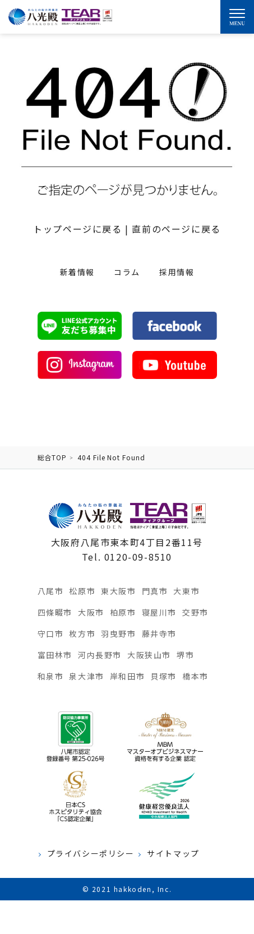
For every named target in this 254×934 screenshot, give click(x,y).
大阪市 (91, 612)
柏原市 (123, 612)
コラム (127, 272)
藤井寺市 (159, 633)
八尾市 (51, 591)
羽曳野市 (118, 633)
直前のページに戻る (176, 228)
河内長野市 (100, 654)
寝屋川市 (159, 612)
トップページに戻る (77, 228)
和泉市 (51, 676)
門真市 (155, 591)
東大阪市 (118, 591)
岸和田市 (127, 676)
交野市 (195, 612)
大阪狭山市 (149, 654)
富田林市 (55, 654)
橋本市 (195, 676)
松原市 (82, 591)
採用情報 (176, 272)
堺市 (185, 654)
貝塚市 (163, 676)
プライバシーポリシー (91, 853)
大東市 (186, 591)
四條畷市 (55, 612)
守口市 (51, 633)
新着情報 (77, 272)
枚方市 (82, 633)
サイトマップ (173, 853)
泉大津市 (86, 676)
